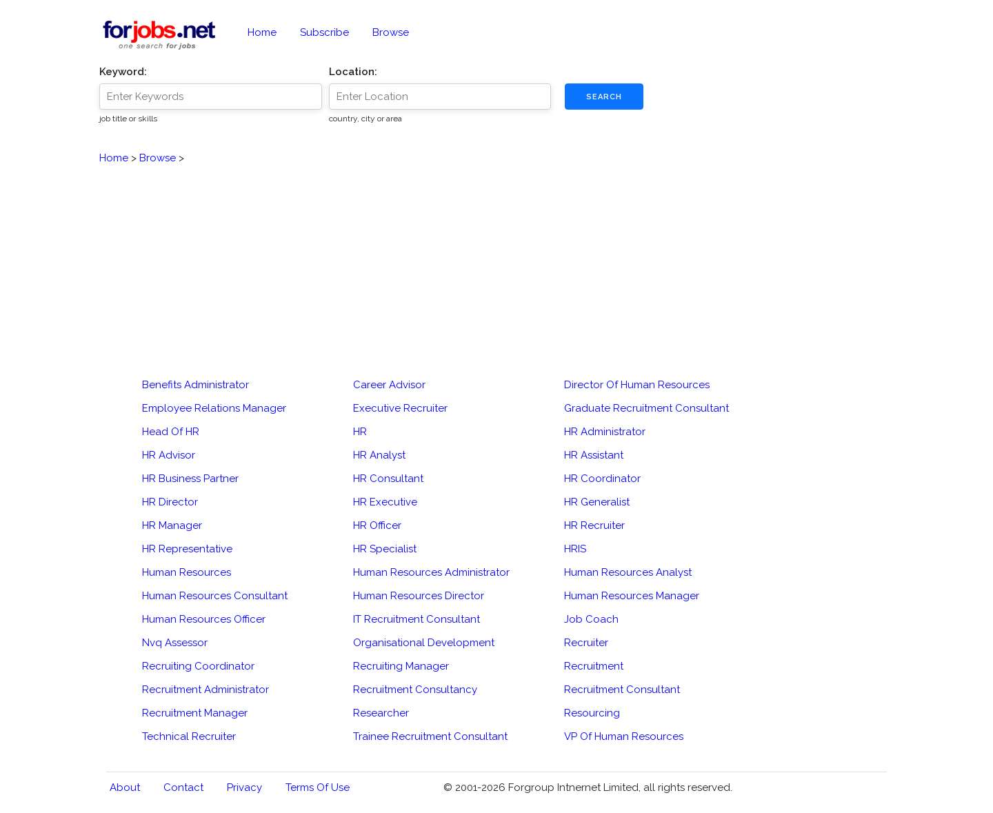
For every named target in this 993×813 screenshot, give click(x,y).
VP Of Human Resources (623, 736)
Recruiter (586, 642)
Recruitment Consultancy (415, 689)
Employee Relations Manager (214, 408)
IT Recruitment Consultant (416, 619)
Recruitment (593, 666)
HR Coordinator (602, 478)
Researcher (381, 713)
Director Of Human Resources (637, 385)
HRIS (575, 549)
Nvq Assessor (175, 642)
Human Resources (186, 572)
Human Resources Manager (631, 596)
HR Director (170, 502)
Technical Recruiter (189, 736)
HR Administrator (604, 431)
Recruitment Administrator (205, 689)
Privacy (244, 787)
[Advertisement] (496, 262)
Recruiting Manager (401, 666)
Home (262, 32)
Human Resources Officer (203, 619)
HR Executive (385, 502)
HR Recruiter (594, 525)
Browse (390, 32)
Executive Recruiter (400, 408)
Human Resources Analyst (628, 572)
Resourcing (592, 713)
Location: (353, 72)
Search (604, 96)
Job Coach (591, 619)
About (125, 787)
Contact (183, 787)
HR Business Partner (190, 478)
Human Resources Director (418, 596)
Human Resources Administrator (431, 572)
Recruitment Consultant (622, 689)
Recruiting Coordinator (198, 666)
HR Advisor (168, 455)
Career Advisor (389, 385)
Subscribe (324, 32)
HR (360, 431)
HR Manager (172, 525)
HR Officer (377, 525)
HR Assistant (593, 455)
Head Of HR (170, 431)
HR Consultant (388, 478)
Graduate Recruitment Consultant (646, 408)
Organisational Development (423, 642)
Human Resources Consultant (215, 596)
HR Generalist (597, 502)
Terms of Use (317, 787)
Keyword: (123, 72)
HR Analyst (379, 455)
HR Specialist (385, 549)
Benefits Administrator (195, 385)
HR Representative (187, 549)
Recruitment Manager (195, 713)
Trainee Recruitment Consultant (430, 736)
